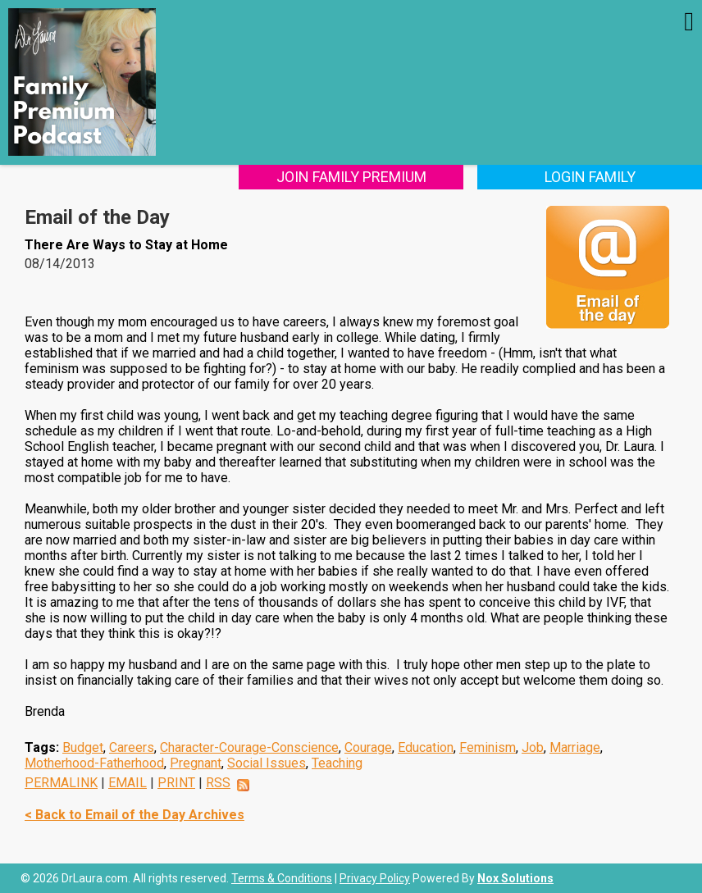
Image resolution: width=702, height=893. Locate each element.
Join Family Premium (351, 176)
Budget (82, 747)
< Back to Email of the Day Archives (134, 814)
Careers (131, 747)
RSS (218, 782)
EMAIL (127, 782)
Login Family (590, 176)
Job (533, 747)
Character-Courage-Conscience (249, 747)
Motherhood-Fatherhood (94, 763)
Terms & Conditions (281, 878)
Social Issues (266, 763)
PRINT (176, 782)
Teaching (337, 763)
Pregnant (195, 763)
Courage (368, 747)
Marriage (574, 747)
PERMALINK (61, 782)
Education (426, 747)
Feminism (487, 747)
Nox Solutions (515, 878)
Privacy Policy (375, 878)
